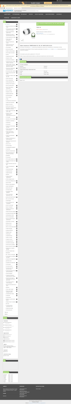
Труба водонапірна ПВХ (10, 81)
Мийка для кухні (8, 223)
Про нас (6, 312)
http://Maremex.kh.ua (8, 334)
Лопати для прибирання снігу (11, 180)
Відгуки (6, 314)
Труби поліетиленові (9, 78)
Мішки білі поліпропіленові (10, 150)
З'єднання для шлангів (10, 56)
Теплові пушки (8, 297)
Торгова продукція (9, 273)
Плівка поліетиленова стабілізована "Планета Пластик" (10, 132)
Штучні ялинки (8, 182)
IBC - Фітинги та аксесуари (10, 254)
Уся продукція (15, 14)
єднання (49, 49)
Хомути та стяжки (9, 237)
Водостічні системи (9, 104)
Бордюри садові (8, 232)
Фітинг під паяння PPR (10, 85)
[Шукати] (51, 11)
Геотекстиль (8, 149)
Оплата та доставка (39, 14)
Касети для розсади (9, 49)
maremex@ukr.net (8, 336)
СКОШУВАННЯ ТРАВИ (10, 293)
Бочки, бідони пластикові (10, 52)
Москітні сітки (8, 143)
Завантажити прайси (49, 14)
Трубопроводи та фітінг (10, 215)
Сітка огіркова (8, 47)
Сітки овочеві (8, 157)
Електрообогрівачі (9, 95)
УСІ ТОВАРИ (7, 24)
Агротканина (8, 124)
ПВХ (31, 47)
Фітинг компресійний (9, 80)
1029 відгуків (60, 0)
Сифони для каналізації (10, 102)
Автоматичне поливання (10, 59)
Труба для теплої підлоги (10, 83)
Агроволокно (8, 122)
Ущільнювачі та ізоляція (10, 221)
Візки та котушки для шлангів (11, 226)
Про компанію (24, 14)
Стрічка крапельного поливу (10, 37)
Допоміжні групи (8, 260)
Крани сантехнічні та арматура (11, 246)
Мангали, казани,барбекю (10, 184)
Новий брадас (8, 200)
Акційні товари (7, 14)
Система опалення (9, 266)
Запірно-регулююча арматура (11, 211)
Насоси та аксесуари (9, 205)
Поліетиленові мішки (9, 169)
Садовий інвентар (9, 235)
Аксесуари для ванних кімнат (11, 213)
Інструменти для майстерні (10, 262)
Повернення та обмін (15, 17)
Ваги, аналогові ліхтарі (10, 198)
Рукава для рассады (9, 308)
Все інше (7, 303)
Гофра (7, 98)
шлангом (55, 49)
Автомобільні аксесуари (10, 242)
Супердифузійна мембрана (10, 147)
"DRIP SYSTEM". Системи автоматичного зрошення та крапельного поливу (10, 65)
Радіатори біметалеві (9, 93)
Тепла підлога (8, 264)
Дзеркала (7, 287)
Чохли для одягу (9, 145)
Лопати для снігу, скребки (10, 244)
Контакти (31, 14)
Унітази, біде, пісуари (9, 289)
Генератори (8, 295)
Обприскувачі (8, 233)
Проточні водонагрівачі (10, 216)
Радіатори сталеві (9, 91)
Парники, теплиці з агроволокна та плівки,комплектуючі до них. (10, 114)
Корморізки (8, 155)
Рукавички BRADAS (9, 230)
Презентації (6, 17)
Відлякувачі (8, 252)
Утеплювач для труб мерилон (11, 100)
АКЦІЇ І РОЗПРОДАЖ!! (10, 186)
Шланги (7, 54)
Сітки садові (8, 117)
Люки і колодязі (8, 97)
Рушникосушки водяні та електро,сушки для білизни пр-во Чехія (10, 279)
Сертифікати (59, 14)
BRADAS (7, 174)
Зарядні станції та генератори (11, 301)
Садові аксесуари (9, 172)
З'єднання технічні (9, 239)
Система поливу (9, 189)
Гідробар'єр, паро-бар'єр (10, 120)
